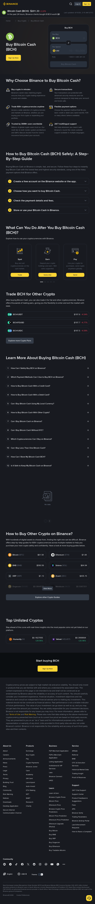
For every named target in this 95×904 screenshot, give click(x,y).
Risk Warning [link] (30, 714)
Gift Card (29, 778)
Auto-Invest (30, 786)
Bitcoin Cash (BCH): (18, 11)
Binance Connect (55, 776)
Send (75, 275)
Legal (5, 770)
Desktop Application (10, 806)
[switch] (40, 874)
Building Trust (8, 782)
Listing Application (56, 762)
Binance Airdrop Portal (80, 821)
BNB (73, 759)
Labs (51, 772)
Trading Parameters (79, 817)
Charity (28, 806)
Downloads (7, 802)
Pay (27, 759)
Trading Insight (77, 773)
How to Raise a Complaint (82, 831)
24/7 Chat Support (79, 790)
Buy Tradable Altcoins (57, 850)
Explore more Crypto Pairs (19, 340)
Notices (6, 798)
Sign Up (87, 4)
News (5, 763)
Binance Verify (77, 813)
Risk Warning (8, 794)
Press (5, 766)
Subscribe (47, 275)
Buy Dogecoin (54, 842)
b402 (51, 780)
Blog (4, 786)
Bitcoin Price (54, 801)
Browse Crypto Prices (57, 797)
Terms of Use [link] (14, 714)
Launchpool (30, 782)
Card (28, 770)
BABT (28, 798)
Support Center (78, 794)
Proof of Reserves (79, 777)
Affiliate (75, 751)
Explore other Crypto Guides (47, 597)
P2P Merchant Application (59, 751)
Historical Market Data (80, 769)
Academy (29, 774)
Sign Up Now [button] (13, 58)
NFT (27, 794)
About (5, 751)
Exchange (30, 751)
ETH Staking (30, 790)
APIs (73, 809)
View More (47, 588)
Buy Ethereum (54, 846)
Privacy (5, 778)
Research (29, 802)
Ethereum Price (55, 805)
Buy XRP (52, 838)
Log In (77, 4)
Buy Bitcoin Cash (68, 64)
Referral (75, 755)
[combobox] (57, 51)
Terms (5, 774)
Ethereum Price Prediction (59, 820)
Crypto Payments (32, 763)
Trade (20, 275)
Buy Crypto (30, 755)
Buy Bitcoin (53, 830)
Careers (6, 755)
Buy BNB (52, 834)
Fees (74, 805)
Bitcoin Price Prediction (58, 816)
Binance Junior (31, 766)
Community (7, 790)
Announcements (9, 759)
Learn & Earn (54, 793)
